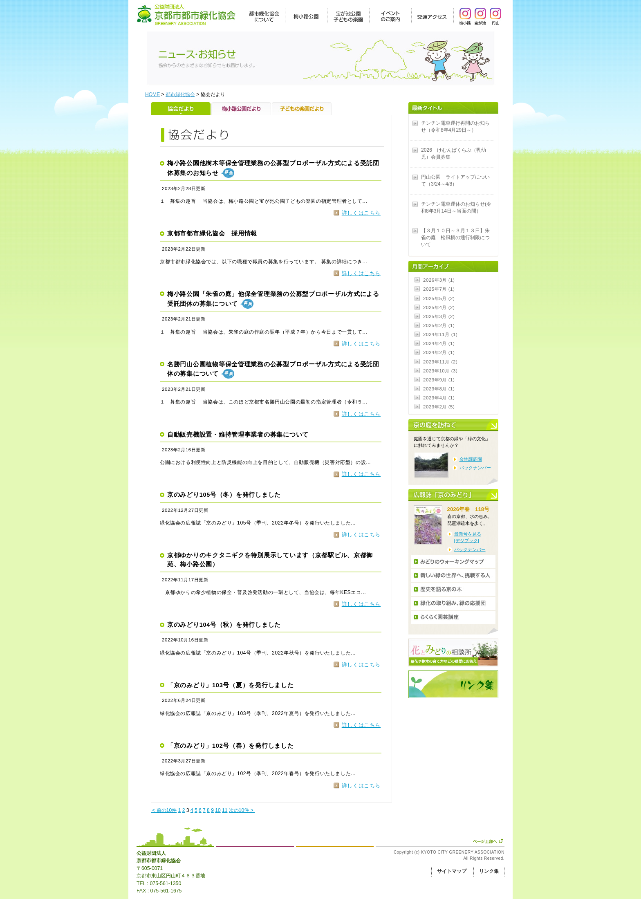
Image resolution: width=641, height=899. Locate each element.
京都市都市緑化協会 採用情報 (212, 233)
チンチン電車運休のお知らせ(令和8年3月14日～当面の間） (456, 207)
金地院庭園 (470, 459)
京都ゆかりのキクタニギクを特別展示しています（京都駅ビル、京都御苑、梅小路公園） (270, 559)
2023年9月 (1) (439, 379)
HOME (152, 94)
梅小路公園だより (241, 108)
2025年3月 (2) (439, 316)
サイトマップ (451, 871)
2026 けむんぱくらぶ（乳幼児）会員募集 (453, 153)
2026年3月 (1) (439, 280)
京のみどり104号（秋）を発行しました (224, 624)
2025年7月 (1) (439, 289)
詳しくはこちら (361, 213)
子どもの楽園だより (302, 108)
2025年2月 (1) (439, 325)
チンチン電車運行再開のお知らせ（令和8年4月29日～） (455, 126)
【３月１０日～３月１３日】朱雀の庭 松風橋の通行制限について (455, 237)
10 (217, 810)
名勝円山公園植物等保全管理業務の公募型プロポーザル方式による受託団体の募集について (273, 370)
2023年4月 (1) (439, 397)
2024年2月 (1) (439, 352)
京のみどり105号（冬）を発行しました (224, 494)
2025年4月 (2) (439, 307)
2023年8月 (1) (439, 388)
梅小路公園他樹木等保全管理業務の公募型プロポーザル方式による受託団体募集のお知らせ (273, 169)
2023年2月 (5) (439, 406)
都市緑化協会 (180, 94)
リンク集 (489, 871)
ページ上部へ (487, 841)
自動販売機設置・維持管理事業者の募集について (238, 434)
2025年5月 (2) (439, 298)
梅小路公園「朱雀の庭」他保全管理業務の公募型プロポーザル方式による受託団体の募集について (273, 300)
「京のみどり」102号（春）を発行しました (230, 745)
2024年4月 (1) (439, 343)
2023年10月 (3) (440, 370)
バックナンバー (475, 467)
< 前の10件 (164, 810)
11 (224, 810)
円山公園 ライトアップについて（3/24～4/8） (455, 180)
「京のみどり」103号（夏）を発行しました (230, 685)
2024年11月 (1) (440, 334)
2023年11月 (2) (440, 361)
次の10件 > (242, 810)
